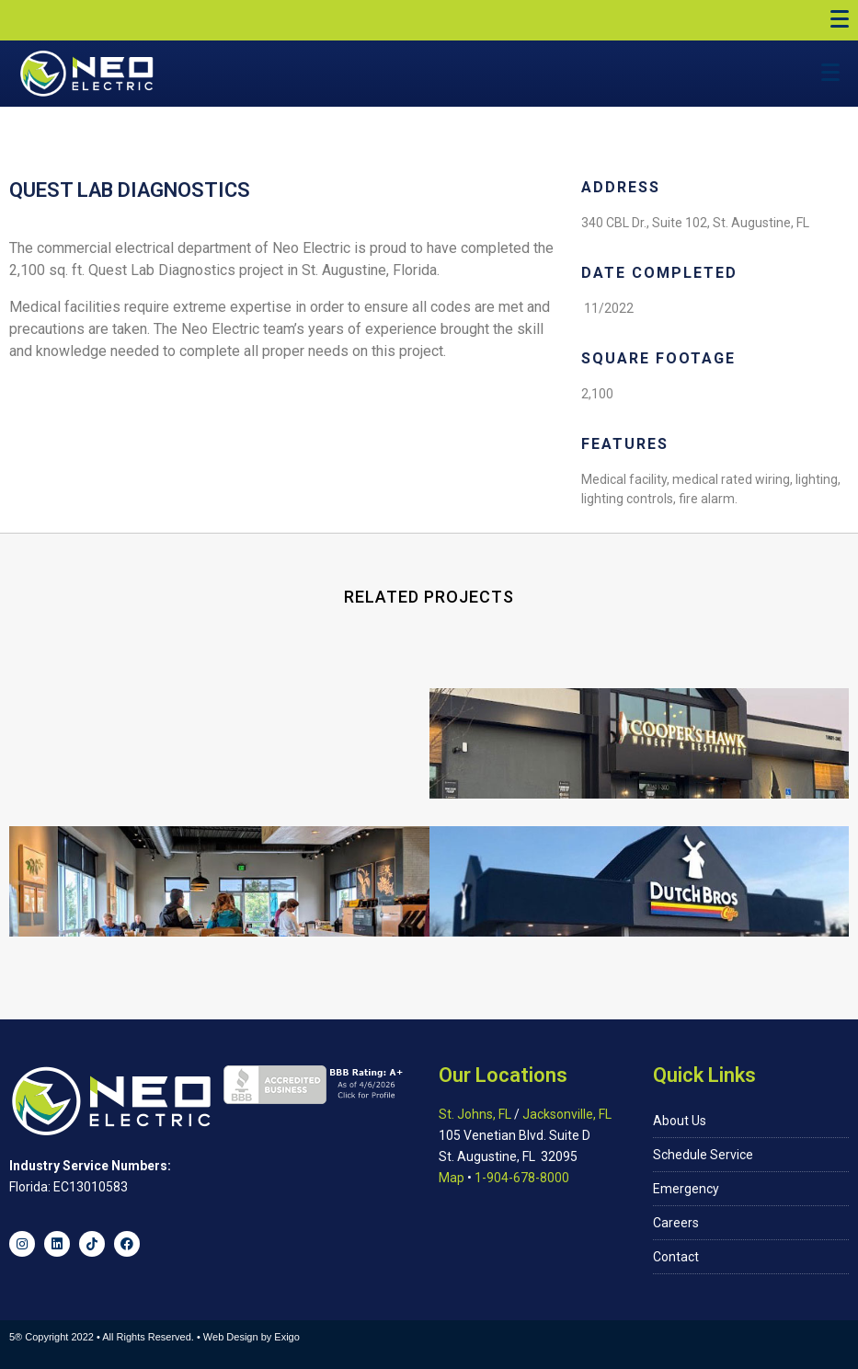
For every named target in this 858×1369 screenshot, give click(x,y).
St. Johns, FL (475, 1114)
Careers (676, 1222)
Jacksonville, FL (567, 1114)
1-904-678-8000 (522, 1177)
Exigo (287, 1336)
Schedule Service (703, 1154)
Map (451, 1177)
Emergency (686, 1188)
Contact (676, 1256)
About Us (679, 1120)
